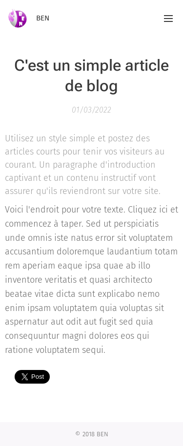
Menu (168, 18)
